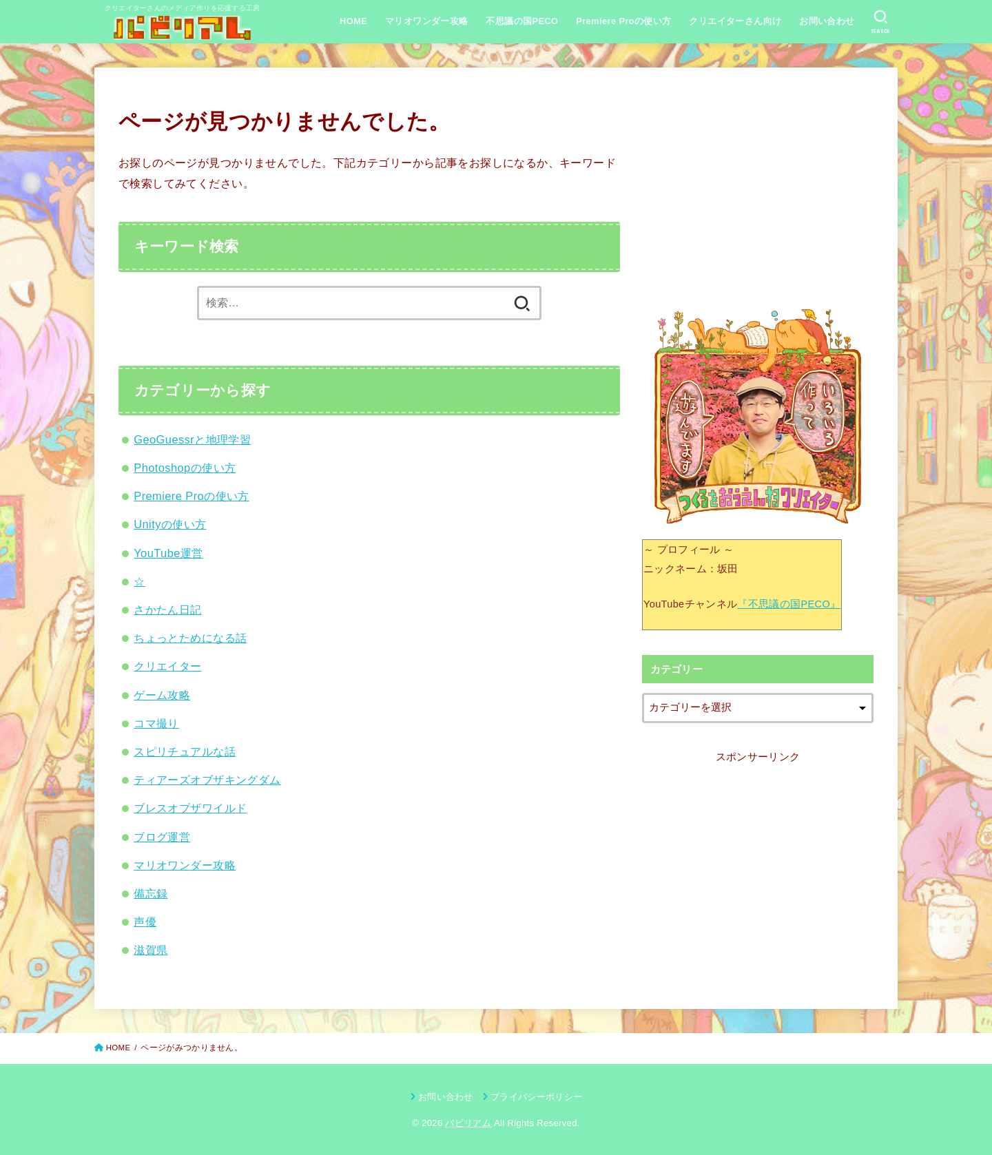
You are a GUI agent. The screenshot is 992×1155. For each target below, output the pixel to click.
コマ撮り (156, 723)
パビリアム (468, 1123)
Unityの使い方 (170, 524)
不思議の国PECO (522, 21)
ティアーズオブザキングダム (207, 779)
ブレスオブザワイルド (190, 808)
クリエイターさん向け (735, 21)
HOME (353, 21)
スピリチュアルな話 (185, 751)
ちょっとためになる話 (190, 638)
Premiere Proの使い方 (624, 21)
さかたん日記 (167, 609)
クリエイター (167, 666)
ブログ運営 (162, 837)
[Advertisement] (758, 188)
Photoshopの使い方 (185, 467)
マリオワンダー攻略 (426, 21)
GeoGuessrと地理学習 (192, 439)
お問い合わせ (826, 21)
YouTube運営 (168, 553)
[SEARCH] (881, 22)
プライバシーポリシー (536, 1097)
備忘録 (150, 893)
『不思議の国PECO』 (788, 604)
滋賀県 (150, 950)
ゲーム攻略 (162, 695)
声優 (145, 921)
